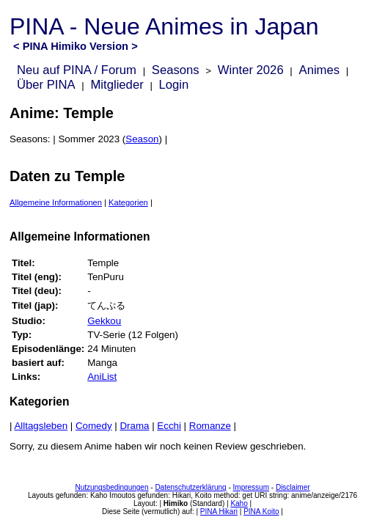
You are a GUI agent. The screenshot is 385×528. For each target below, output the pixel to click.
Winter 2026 (251, 70)
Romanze (210, 425)
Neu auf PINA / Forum (76, 70)
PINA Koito (261, 511)
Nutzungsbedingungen (111, 487)
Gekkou (104, 320)
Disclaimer (293, 487)
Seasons (175, 70)
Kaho (238, 503)
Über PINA (46, 85)
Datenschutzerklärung (190, 487)
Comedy (94, 425)
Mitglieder (116, 85)
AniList (102, 376)
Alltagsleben (40, 425)
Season (141, 138)
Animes (319, 70)
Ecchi (169, 425)
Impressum (251, 487)
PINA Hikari (219, 511)
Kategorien (128, 202)
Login (174, 85)
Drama (134, 425)
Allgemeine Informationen (56, 202)
